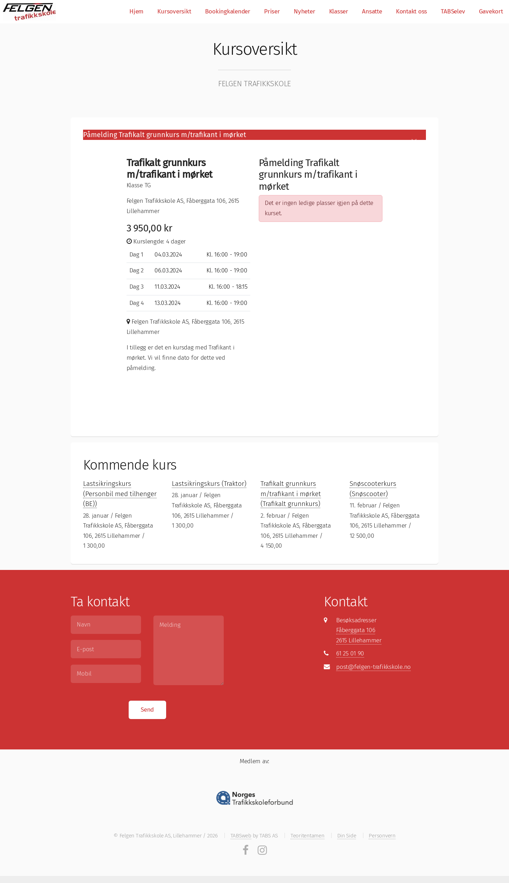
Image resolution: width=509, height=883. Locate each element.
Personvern (382, 835)
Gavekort (491, 11)
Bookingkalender (227, 11)
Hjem (136, 11)
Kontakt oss (411, 11)
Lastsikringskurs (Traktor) (209, 483)
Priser (272, 11)
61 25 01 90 (350, 653)
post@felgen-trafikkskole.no (373, 667)
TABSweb (240, 835)
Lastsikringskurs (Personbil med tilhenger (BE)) (120, 493)
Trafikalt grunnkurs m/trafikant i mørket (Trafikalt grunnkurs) (291, 493)
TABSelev (453, 11)
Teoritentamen (307, 835)
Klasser (338, 11)
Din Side (346, 835)
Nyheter (304, 11)
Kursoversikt (174, 11)
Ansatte (372, 11)
